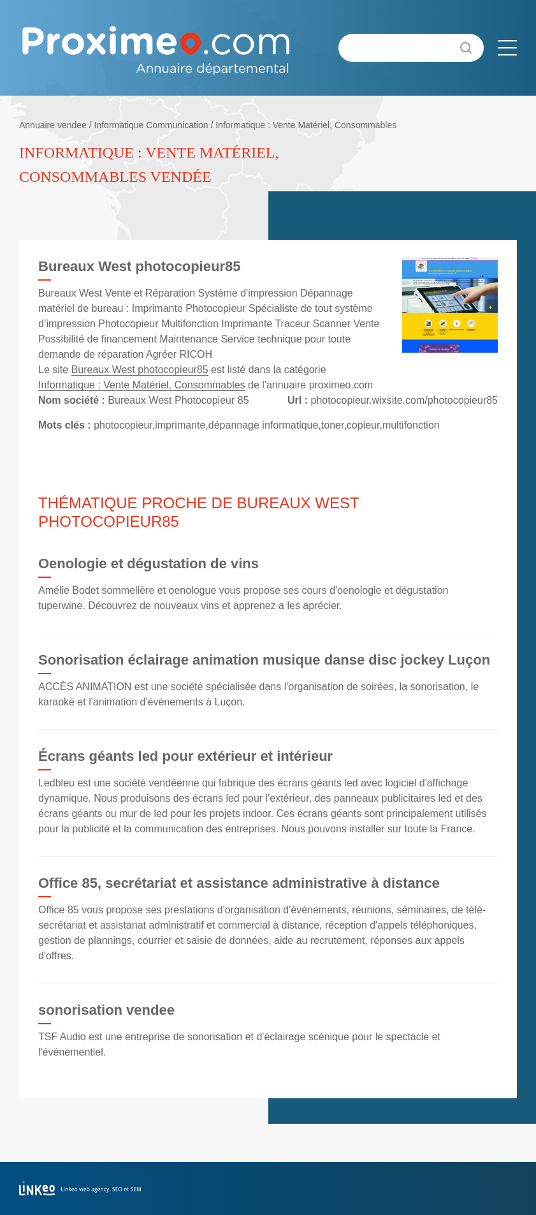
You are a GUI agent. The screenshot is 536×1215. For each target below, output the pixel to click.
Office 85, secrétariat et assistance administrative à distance (239, 883)
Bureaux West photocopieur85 (139, 369)
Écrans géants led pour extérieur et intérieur (185, 756)
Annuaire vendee (53, 125)
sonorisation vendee (106, 1010)
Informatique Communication (151, 125)
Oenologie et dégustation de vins (148, 563)
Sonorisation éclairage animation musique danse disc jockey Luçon (264, 660)
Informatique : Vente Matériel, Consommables (305, 125)
